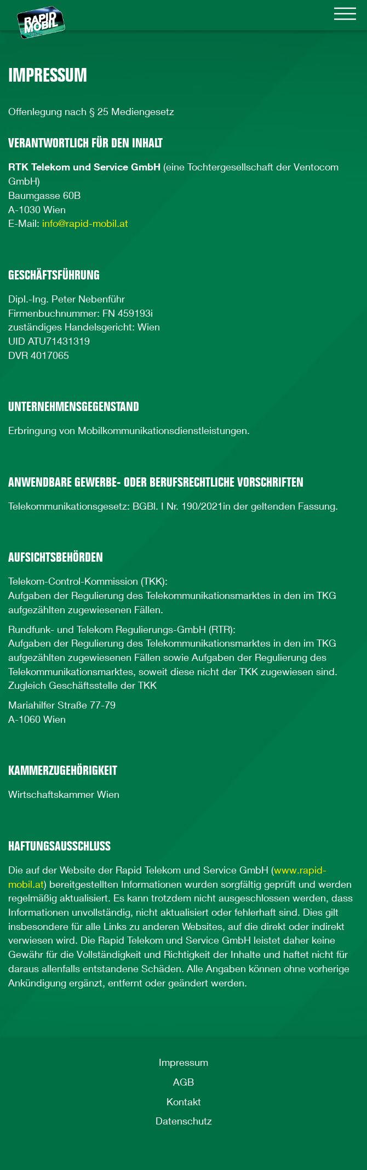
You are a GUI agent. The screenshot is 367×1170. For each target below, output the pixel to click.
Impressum (183, 1062)
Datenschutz (184, 1121)
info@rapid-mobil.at (85, 223)
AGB (183, 1082)
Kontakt (184, 1101)
